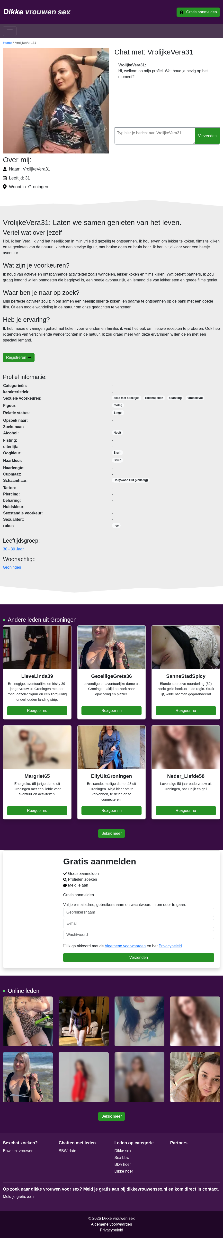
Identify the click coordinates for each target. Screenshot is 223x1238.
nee (116, 525)
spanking (175, 398)
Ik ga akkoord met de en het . (123, 946)
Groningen (12, 567)
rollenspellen (154, 398)
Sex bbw (122, 1158)
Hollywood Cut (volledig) (131, 480)
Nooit (117, 432)
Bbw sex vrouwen (18, 1151)
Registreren (18, 357)
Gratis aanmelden (198, 12)
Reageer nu (37, 711)
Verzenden (207, 136)
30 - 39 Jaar (13, 549)
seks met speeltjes (126, 398)
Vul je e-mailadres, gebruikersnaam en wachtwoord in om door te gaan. (138, 910)
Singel (118, 412)
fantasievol (195, 398)
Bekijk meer (111, 833)
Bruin (117, 452)
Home (7, 43)
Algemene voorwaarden (125, 946)
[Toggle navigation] (10, 31)
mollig (118, 405)
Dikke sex (123, 1151)
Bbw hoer (123, 1164)
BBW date (67, 1151)
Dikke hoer (124, 1171)
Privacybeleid (170, 946)
